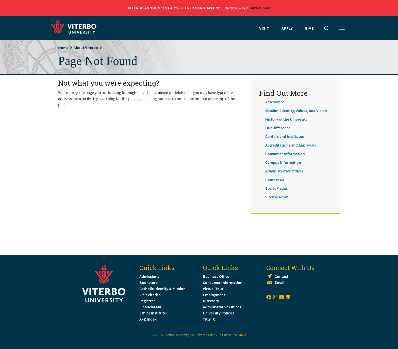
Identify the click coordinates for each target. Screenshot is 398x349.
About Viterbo (86, 47)
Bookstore (148, 282)
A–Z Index (148, 319)
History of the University (286, 119)
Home (63, 47)
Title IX (209, 319)
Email (279, 282)
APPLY (287, 28)
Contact (281, 276)
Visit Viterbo (150, 294)
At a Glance (274, 101)
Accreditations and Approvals (290, 145)
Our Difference (277, 127)
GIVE (309, 28)
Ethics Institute (152, 312)
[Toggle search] (326, 28)
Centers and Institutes (284, 136)
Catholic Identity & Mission (162, 288)
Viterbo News (277, 196)
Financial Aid (150, 306)
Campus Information (283, 162)
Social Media (276, 188)
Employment (214, 294)
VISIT (264, 28)
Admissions (149, 276)
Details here (260, 7)
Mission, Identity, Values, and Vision (296, 110)
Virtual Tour (213, 288)
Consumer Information (285, 153)
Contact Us (274, 179)
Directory (211, 300)
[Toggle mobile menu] (341, 28)
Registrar (147, 300)
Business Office (216, 276)
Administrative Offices (284, 170)
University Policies (219, 312)
